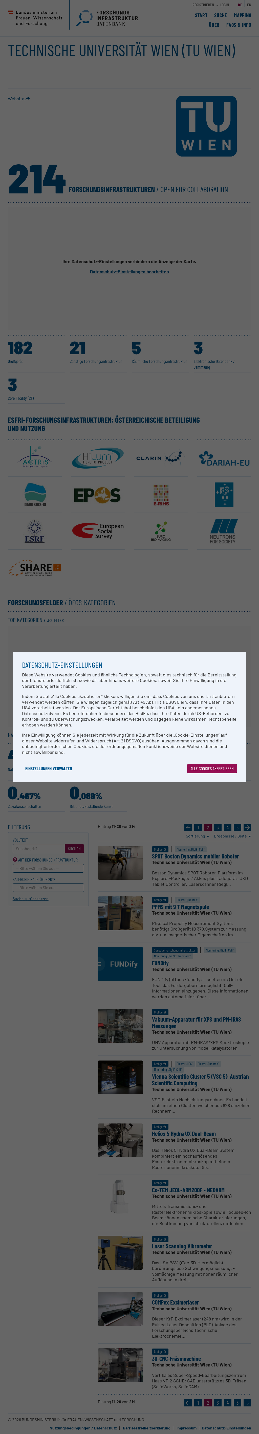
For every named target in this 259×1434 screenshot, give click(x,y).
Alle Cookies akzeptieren (212, 768)
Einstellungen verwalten (48, 768)
